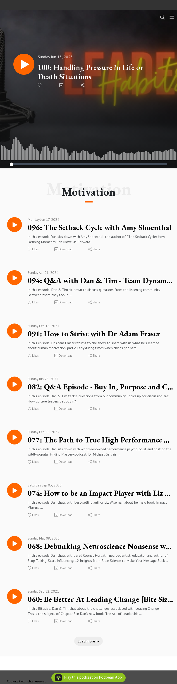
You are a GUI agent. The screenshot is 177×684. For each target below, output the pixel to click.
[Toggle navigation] (172, 16)
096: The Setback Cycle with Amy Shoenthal (100, 227)
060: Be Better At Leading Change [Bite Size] (100, 603)
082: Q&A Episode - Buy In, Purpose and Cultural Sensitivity (100, 389)
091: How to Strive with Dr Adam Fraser (98, 335)
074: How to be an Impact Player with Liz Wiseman (100, 496)
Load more (89, 646)
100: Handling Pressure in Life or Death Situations (93, 72)
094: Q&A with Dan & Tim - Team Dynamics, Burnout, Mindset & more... (100, 281)
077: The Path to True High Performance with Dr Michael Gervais (100, 442)
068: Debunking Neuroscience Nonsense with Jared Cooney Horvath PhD (100, 550)
